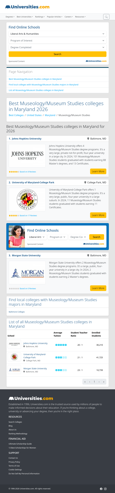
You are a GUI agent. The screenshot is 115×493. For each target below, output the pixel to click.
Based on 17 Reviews (28, 215)
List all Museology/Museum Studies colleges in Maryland (36, 90)
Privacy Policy (14, 462)
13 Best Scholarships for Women (22, 448)
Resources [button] (79, 16)
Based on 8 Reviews (28, 171)
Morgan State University (26, 255)
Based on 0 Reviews (28, 288)
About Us (12, 429)
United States (34, 115)
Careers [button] (68, 16)
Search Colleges (15, 422)
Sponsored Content (17, 61)
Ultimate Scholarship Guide (20, 444)
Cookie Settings (15, 469)
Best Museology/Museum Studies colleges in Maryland (35, 79)
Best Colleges (16, 115)
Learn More (98, 171)
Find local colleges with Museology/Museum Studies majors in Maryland (43, 84)
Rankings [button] (39, 16)
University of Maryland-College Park (33, 182)
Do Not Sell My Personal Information (24, 473)
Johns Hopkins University (26, 138)
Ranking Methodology (18, 433)
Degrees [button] (9, 16)
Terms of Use (14, 466)
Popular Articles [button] (54, 16)
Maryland (50, 115)
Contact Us (13, 458)
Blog (11, 426)
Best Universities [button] (24, 16)
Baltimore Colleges (17, 312)
